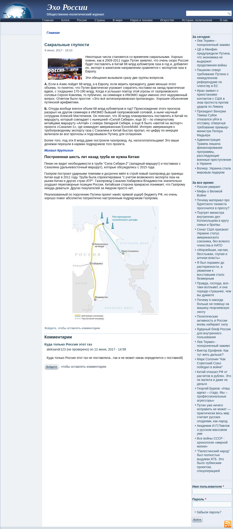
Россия (82, 20)
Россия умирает (208, 187)
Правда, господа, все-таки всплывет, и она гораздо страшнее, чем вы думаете (214, 289)
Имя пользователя (208, 486)
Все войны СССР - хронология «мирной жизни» (212, 442)
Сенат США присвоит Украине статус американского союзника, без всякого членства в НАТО (213, 237)
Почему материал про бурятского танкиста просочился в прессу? (213, 204)
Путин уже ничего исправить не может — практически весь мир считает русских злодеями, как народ (214, 413)
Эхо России (67, 7)
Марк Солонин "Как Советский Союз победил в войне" (211, 363)
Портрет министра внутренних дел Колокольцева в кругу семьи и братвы (213, 218)
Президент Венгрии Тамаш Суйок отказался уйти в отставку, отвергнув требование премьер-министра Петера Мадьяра (213, 123)
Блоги (65, 20)
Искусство (167, 20)
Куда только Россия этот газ (68, 344)
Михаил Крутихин (58, 150)
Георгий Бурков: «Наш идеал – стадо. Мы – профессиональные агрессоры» (213, 394)
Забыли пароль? (209, 512)
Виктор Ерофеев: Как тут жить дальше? (212, 352)
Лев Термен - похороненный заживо (213, 43)
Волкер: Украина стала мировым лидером (214, 170)
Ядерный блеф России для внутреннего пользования (214, 333)
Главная (47, 20)
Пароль (199, 499)
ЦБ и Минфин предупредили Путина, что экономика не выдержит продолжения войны (213, 57)
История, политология (197, 20)
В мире (118, 20)
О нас (224, 20)
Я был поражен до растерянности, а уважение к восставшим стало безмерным (210, 270)
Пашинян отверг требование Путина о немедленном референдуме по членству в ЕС (212, 78)
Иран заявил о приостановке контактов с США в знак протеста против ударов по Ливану (212, 98)
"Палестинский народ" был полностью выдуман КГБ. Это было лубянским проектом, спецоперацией (213, 461)
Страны (99, 20)
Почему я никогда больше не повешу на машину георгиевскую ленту (213, 306)
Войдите (50, 328)
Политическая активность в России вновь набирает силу (212, 320)
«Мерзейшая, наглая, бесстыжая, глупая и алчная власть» (213, 254)
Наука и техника (141, 20)
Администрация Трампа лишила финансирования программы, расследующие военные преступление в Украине (214, 151)
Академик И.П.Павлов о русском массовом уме (213, 429)
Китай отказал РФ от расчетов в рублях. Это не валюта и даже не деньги (214, 378)
